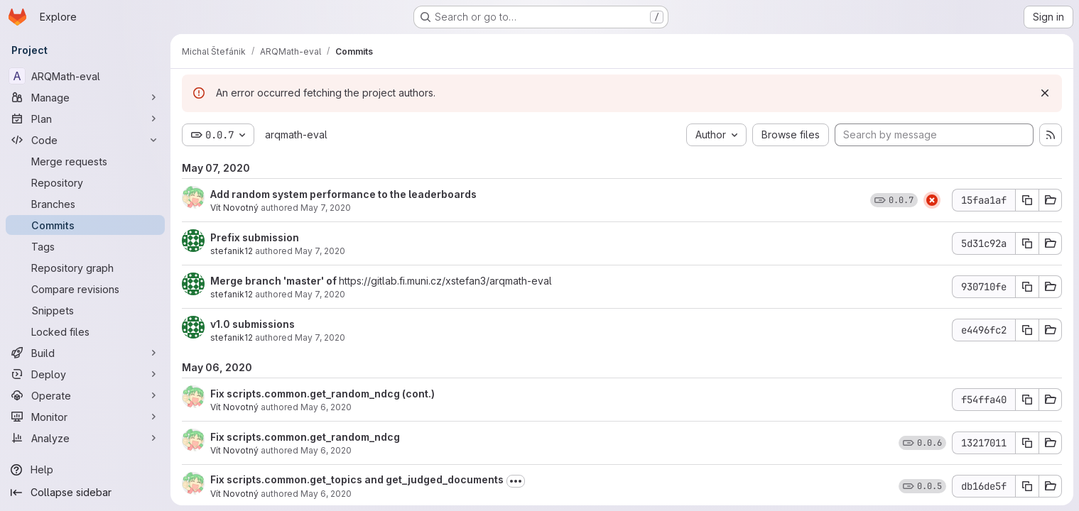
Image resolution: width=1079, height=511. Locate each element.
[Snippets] (85, 310)
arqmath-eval (296, 134)
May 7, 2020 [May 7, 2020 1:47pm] (325, 207)
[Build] (85, 353)
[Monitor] (85, 417)
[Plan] (85, 118)
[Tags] (85, 246)
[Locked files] (85, 331)
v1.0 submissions (252, 324)
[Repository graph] (85, 268)
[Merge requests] (85, 161)
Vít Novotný (234, 207)
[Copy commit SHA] (1027, 200)
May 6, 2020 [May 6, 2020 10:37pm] (326, 407)
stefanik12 (231, 251)
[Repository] (85, 182)
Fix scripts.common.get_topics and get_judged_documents (357, 479)
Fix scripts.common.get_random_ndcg (305, 437)
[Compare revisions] (85, 289)
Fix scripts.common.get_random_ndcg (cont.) (322, 394)
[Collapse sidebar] (85, 492)
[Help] (85, 470)
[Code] (85, 140)
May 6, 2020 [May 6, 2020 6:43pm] (326, 493)
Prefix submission (254, 237)
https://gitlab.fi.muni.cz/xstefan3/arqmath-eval (445, 281)
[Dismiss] (1044, 92)
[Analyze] (85, 438)
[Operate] (85, 395)
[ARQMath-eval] (85, 76)
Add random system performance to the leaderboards (343, 194)
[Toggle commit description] (515, 481)
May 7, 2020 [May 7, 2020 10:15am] (320, 337)
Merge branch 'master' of (274, 281)
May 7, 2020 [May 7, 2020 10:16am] (320, 294)
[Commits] (85, 225)
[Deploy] (85, 374)
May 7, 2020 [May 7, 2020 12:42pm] (320, 251)
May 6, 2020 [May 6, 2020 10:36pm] (326, 450)
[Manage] (85, 97)
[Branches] (85, 204)
